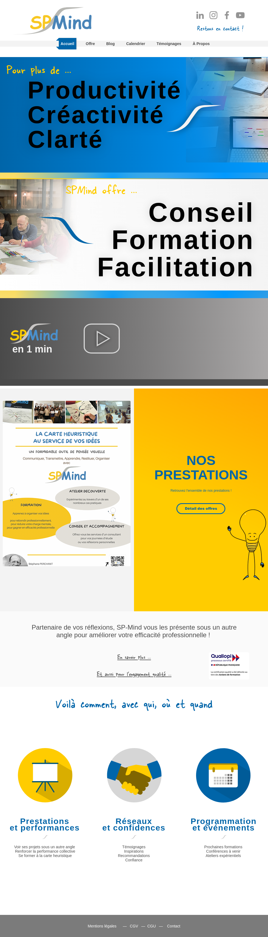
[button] (220, 27)
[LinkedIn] (200, 15)
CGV (134, 926)
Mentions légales (102, 926)
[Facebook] (227, 15)
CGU (151, 926)
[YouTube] (240, 15)
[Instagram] (213, 15)
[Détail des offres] (200, 508)
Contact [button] (173, 926)
